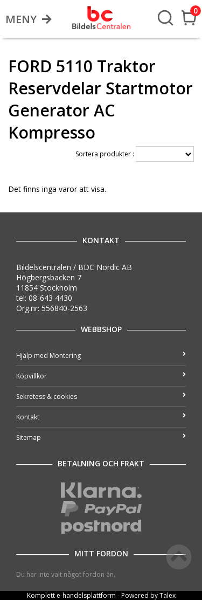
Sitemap (101, 437)
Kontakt (101, 417)
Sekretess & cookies (101, 396)
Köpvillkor (101, 376)
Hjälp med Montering (101, 355)
